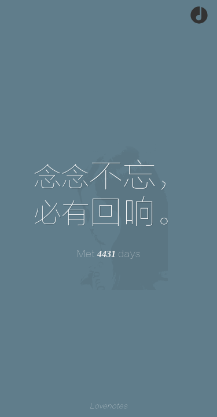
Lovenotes (108, 406)
